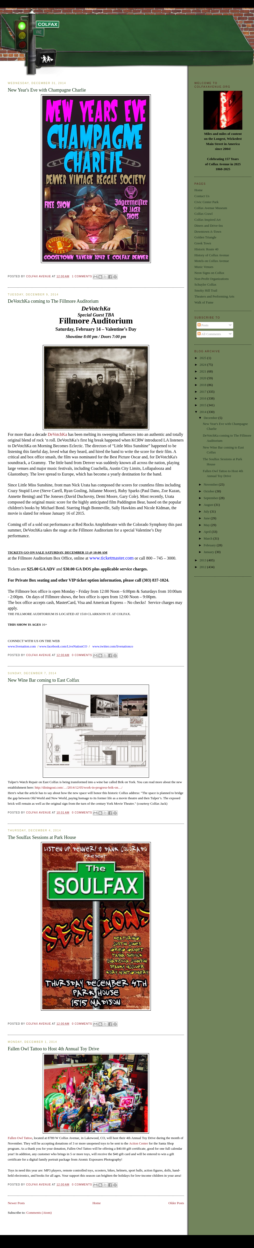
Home (97, 1203)
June (207, 518)
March (208, 538)
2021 (203, 371)
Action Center (139, 1143)
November (211, 484)
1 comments (82, 276)
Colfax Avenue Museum (210, 208)
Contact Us (201, 196)
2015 (203, 405)
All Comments (209, 334)
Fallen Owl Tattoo (20, 1138)
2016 (203, 398)
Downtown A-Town (207, 231)
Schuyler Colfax (205, 284)
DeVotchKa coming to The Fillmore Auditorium (53, 301)
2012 (203, 567)
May (207, 525)
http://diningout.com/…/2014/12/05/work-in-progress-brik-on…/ (78, 787)
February (210, 545)
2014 (203, 412)
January (209, 552)
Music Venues (203, 267)
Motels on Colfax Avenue (211, 261)
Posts (203, 325)
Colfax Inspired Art (207, 220)
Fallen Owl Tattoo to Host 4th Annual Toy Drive (53, 1048)
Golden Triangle (205, 237)
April (208, 532)
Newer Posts (16, 1203)
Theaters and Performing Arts (214, 296)
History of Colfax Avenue (211, 255)
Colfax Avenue (39, 276)
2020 (203, 378)
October (209, 491)
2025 (203, 358)
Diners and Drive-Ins (208, 225)
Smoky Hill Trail (205, 290)
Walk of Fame (203, 302)
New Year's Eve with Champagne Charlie (47, 90)
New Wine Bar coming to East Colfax (43, 680)
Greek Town (202, 243)
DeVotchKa (57, 434)
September (211, 498)
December (211, 418)
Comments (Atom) (39, 1213)
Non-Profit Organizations (211, 279)
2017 (203, 392)
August (209, 505)
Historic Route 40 (206, 249)
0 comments (82, 655)
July (207, 511)
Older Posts (176, 1203)
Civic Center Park (206, 202)
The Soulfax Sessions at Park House (42, 837)
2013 (203, 560)
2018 (203, 385)
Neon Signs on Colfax (209, 273)
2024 (203, 365)
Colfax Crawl (203, 214)
